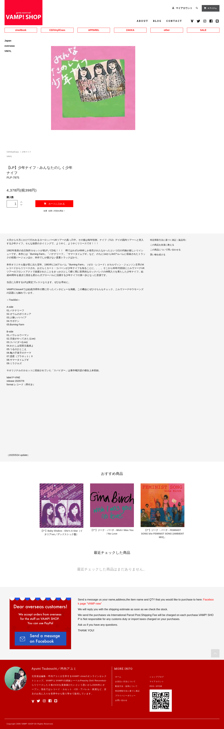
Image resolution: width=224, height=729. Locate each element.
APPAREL (93, 30)
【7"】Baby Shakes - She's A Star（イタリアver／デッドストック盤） (61, 532)
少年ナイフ (26, 152)
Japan (8, 40)
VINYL (8, 51)
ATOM (159, 686)
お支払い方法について (125, 681)
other (167, 30)
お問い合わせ (121, 700)
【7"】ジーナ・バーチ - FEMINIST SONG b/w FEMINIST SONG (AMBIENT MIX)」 (162, 534)
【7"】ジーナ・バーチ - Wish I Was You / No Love (111, 532)
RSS (152, 686)
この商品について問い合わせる (165, 250)
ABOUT (142, 21)
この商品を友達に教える (162, 245)
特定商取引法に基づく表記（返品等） (168, 240)
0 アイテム (210, 8)
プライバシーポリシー (125, 696)
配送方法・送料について (126, 686)
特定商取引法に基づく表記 (127, 691)
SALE (203, 30)
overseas (10, 46)
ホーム (118, 677)
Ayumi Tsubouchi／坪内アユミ (54, 668)
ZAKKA (130, 30)
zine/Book (20, 30)
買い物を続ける (157, 254)
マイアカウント (184, 8)
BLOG (157, 21)
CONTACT (174, 21)
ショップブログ (157, 677)
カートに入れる (54, 203)
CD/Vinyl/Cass (57, 30)
